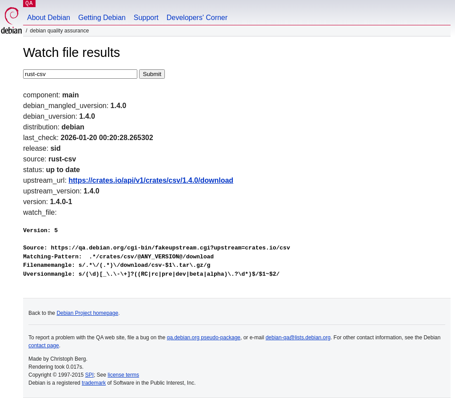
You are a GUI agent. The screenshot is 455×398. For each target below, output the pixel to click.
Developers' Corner (197, 17)
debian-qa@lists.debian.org (298, 337)
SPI (89, 375)
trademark (94, 383)
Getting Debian (102, 17)
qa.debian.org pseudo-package (203, 337)
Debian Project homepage (87, 313)
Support (146, 17)
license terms (123, 375)
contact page (43, 345)
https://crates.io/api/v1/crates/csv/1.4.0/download (150, 180)
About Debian (48, 17)
